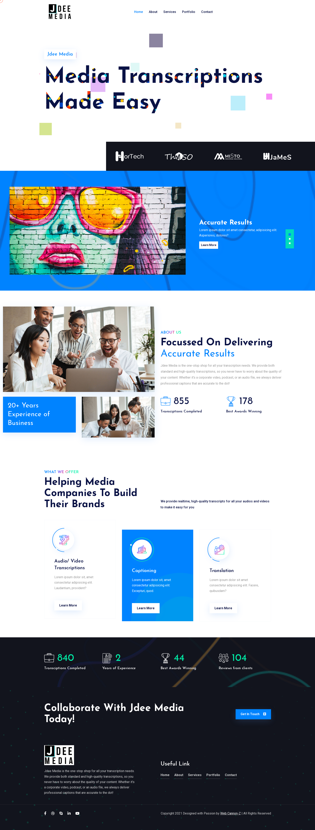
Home (138, 12)
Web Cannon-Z (230, 813)
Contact (207, 12)
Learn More (207, 244)
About (153, 12)
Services (169, 12)
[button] (290, 234)
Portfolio (188, 12)
